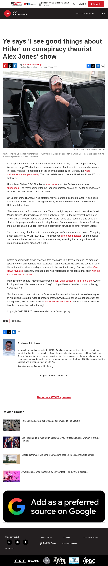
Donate (97, 4)
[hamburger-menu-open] (6, 4)
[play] (7, 13)
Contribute (66, 538)
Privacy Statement (69, 544)
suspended (13, 188)
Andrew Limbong (32, 64)
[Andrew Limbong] (9, 347)
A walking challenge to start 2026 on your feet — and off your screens (54, 472)
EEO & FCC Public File (48, 544)
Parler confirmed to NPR (58, 301)
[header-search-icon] (74, 4)
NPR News (17, 321)
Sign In (83, 4)
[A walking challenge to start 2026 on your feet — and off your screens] (11, 476)
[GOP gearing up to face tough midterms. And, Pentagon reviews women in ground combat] (11, 442)
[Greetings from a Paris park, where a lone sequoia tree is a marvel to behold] (11, 459)
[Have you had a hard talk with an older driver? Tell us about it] (11, 425)
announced (52, 184)
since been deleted (71, 235)
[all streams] (104, 13)
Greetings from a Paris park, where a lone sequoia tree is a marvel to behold (57, 455)
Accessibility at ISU (91, 538)
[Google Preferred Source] (54, 506)
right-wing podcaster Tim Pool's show (74, 280)
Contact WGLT (46, 538)
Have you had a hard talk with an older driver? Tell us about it (50, 421)
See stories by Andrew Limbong (35, 366)
